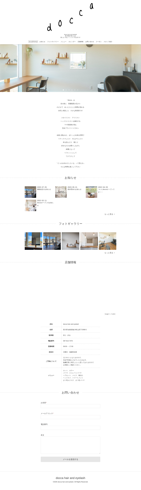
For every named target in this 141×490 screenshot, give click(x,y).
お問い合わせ (89, 41)
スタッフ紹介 (108, 41)
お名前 (44, 403)
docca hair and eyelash (70, 478)
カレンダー (72, 41)
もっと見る (109, 214)
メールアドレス (47, 413)
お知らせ (42, 41)
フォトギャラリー (53, 41)
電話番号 (44, 424)
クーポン (99, 41)
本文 (42, 435)
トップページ (33, 41)
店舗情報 (80, 41)
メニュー (63, 41)
